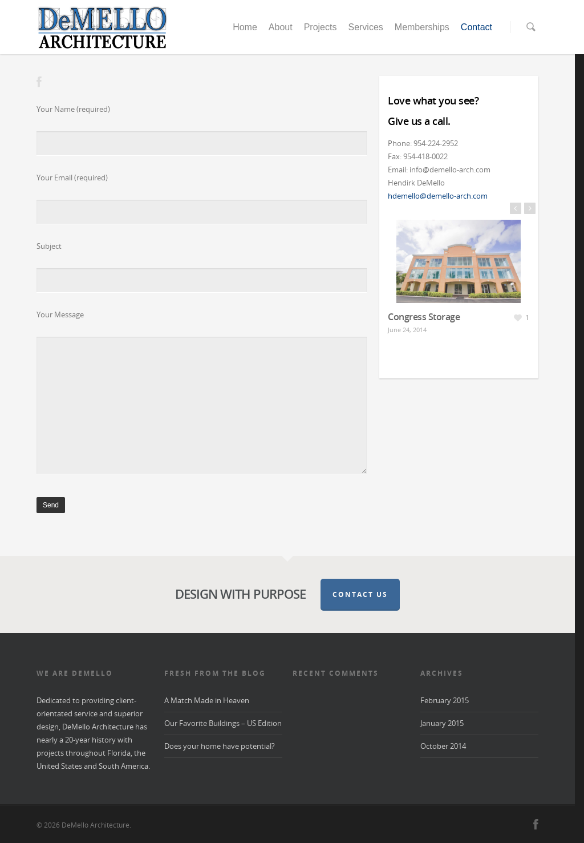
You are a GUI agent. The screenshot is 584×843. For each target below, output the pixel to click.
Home (245, 27)
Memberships (422, 27)
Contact (476, 27)
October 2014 (443, 746)
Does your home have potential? (219, 746)
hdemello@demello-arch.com (438, 196)
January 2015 (442, 723)
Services (365, 27)
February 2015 (444, 700)
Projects (320, 27)
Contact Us (360, 594)
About (281, 27)
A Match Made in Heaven (206, 700)
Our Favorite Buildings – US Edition (223, 723)
